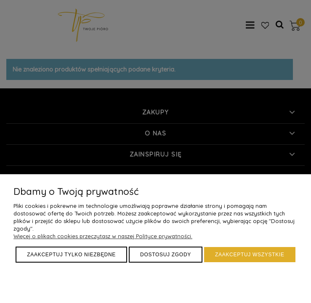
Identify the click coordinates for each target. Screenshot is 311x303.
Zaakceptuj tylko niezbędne (71, 255)
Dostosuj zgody (165, 255)
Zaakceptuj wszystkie (249, 255)
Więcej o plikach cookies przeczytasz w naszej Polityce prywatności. (102, 236)
